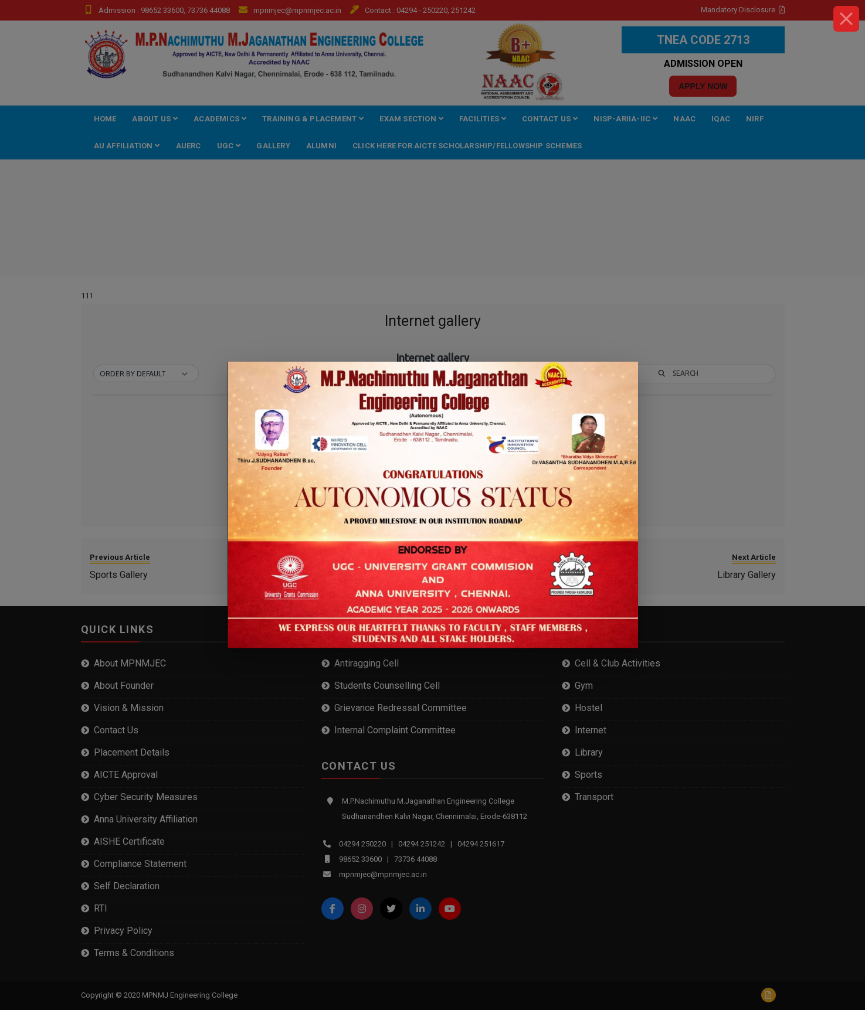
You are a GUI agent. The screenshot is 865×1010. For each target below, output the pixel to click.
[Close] (846, 19)
